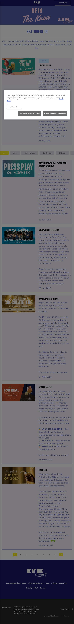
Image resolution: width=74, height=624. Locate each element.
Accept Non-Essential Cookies (55, 113)
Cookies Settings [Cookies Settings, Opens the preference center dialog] (14, 107)
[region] (37, 105)
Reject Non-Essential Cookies (29, 113)
